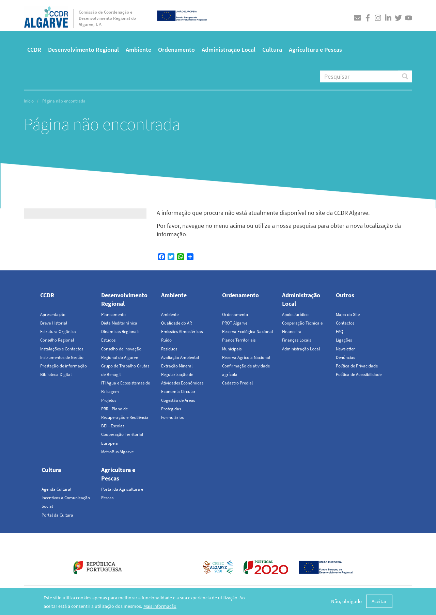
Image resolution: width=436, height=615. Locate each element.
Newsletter (345, 349)
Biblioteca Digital (56, 374)
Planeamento (113, 314)
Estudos (108, 340)
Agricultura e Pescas (315, 49)
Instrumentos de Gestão (61, 357)
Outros (345, 295)
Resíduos (169, 349)
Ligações (344, 340)
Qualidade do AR (176, 323)
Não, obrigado (346, 601)
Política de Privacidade (357, 366)
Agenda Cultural (56, 489)
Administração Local (228, 49)
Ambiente (138, 49)
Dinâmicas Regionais (120, 331)
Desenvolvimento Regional (83, 49)
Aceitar (379, 601)
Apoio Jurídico (295, 314)
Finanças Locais (296, 340)
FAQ (339, 331)
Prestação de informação (63, 366)
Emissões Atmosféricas (182, 331)
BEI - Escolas (112, 426)
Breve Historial (53, 323)
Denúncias (345, 357)
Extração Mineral (176, 366)
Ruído (166, 340)
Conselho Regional (57, 340)
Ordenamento (176, 49)
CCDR (34, 49)
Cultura (272, 49)
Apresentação (52, 314)
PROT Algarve (234, 323)
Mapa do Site (348, 314)
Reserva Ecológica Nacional (247, 331)
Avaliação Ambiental (180, 357)
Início (29, 101)
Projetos (108, 400)
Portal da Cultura (57, 515)
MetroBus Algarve (117, 452)
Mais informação (159, 606)
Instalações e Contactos (61, 349)
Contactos (345, 323)
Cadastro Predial (237, 383)
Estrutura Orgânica (58, 331)
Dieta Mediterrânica (119, 323)
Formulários (172, 417)
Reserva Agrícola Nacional (246, 357)
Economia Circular (178, 391)
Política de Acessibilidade (359, 374)
